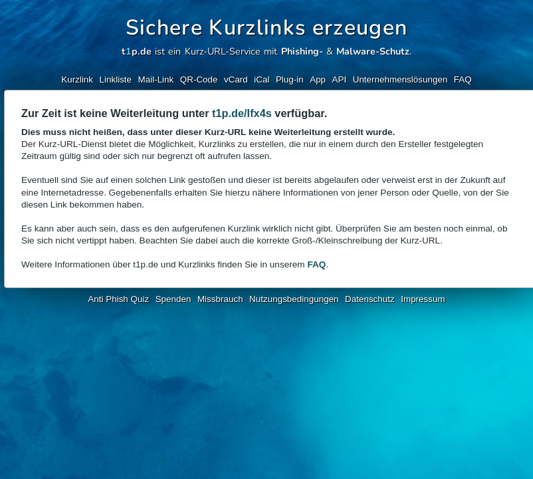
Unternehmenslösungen (400, 79)
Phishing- (302, 51)
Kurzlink (77, 79)
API (339, 79)
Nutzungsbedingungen (294, 299)
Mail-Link (156, 79)
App (318, 79)
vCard (236, 79)
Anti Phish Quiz (118, 299)
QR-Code (199, 79)
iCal (261, 79)
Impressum (423, 299)
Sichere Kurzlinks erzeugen (267, 27)
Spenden (173, 299)
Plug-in (290, 79)
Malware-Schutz (372, 51)
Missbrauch (220, 299)
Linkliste (116, 79)
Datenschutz (370, 299)
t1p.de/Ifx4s (242, 113)
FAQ (463, 79)
